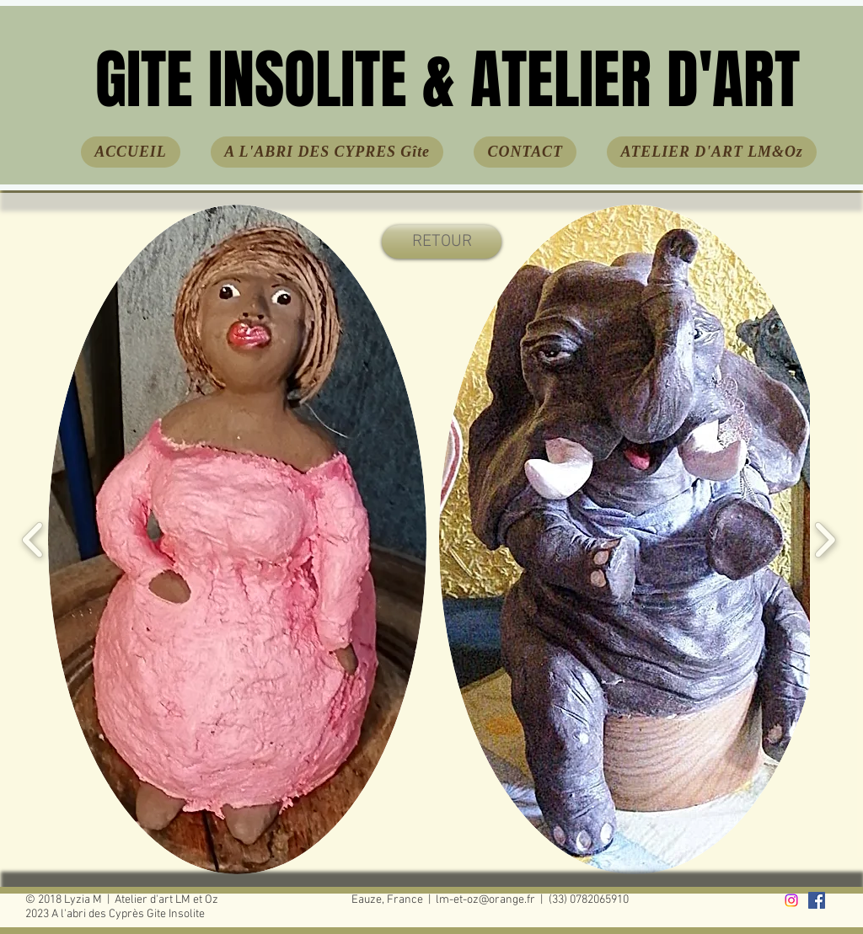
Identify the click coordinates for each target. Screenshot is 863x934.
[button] (237, 539)
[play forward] (825, 539)
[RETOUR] (441, 242)
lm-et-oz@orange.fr (485, 900)
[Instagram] (791, 900)
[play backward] (33, 539)
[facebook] (816, 900)
